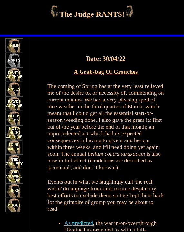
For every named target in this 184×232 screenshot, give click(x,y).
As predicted (78, 223)
